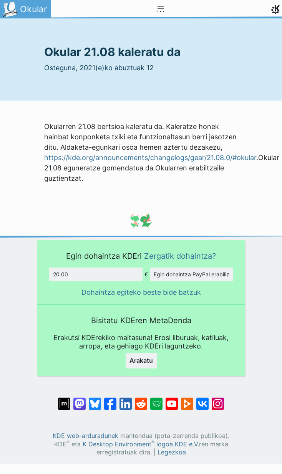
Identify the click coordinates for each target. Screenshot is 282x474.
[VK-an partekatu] (202, 400)
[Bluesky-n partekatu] (95, 400)
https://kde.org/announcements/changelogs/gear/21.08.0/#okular (150, 158)
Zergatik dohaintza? (180, 256)
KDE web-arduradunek (85, 435)
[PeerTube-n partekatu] (187, 400)
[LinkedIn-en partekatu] (125, 400)
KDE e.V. (187, 444)
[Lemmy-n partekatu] (156, 400)
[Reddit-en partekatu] (141, 400)
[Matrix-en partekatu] (64, 400)
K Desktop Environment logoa (128, 444)
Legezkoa (172, 452)
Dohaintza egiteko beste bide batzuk (141, 292)
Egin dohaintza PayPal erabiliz (191, 274)
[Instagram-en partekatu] (218, 400)
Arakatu (141, 360)
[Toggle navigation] (160, 9)
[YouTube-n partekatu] (172, 400)
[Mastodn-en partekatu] (79, 400)
